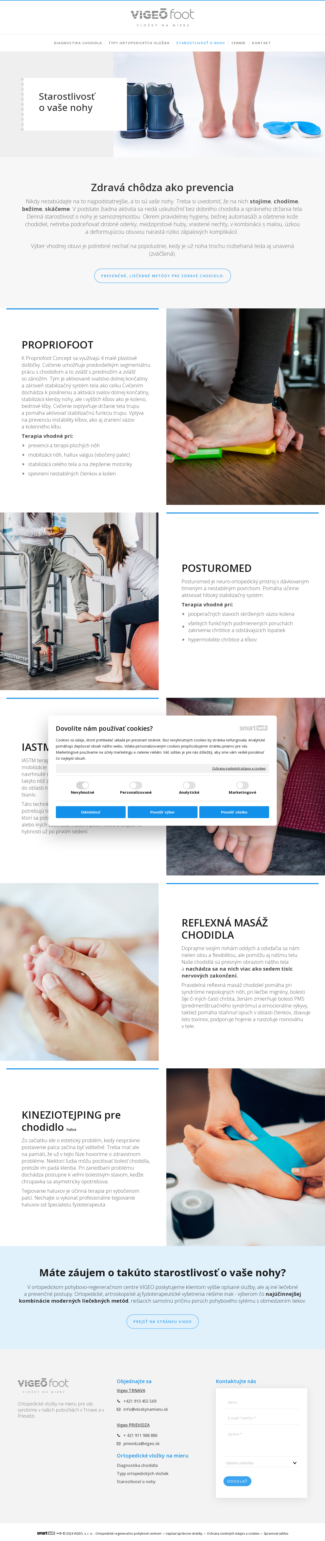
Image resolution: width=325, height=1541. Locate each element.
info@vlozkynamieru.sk (145, 1409)
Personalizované (136, 792)
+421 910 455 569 (48, 4)
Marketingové (242, 792)
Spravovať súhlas (276, 1533)
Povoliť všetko (234, 812)
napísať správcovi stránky (184, 1533)
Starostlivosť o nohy (136, 1481)
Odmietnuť (91, 812)
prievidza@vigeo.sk (141, 1443)
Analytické (189, 792)
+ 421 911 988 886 (140, 1435)
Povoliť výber (162, 812)
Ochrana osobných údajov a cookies (239, 768)
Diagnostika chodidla (137, 1465)
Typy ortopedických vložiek (143, 1473)
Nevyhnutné (82, 792)
